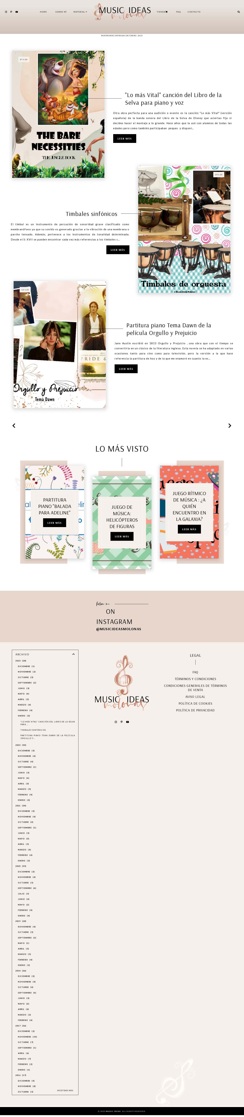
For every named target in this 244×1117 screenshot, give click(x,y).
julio (23, 901)
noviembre (27, 679)
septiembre (27, 690)
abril (23, 706)
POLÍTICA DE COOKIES (195, 711)
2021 (20, 813)
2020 (20, 873)
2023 (20, 668)
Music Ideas (113, 1113)
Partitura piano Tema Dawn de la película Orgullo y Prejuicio (161, 328)
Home (43, 12)
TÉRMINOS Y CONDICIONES (195, 686)
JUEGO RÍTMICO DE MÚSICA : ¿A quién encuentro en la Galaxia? (197, 507)
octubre (26, 684)
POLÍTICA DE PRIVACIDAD (195, 717)
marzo (24, 712)
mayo (23, 701)
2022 (20, 752)
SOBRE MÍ (61, 12)
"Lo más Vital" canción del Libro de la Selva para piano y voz (173, 98)
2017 (20, 1033)
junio (24, 695)
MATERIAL (80, 12)
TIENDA (162, 12)
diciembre (26, 673)
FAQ (178, 12)
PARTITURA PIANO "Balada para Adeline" (46, 507)
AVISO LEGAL (195, 704)
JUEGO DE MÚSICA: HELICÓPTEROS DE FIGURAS (122, 525)
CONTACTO (194, 12)
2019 (20, 928)
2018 (20, 978)
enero (24, 723)
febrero (25, 717)
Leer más (125, 138)
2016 (20, 1082)
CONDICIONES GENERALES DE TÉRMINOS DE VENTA (195, 695)
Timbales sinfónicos (99, 213)
